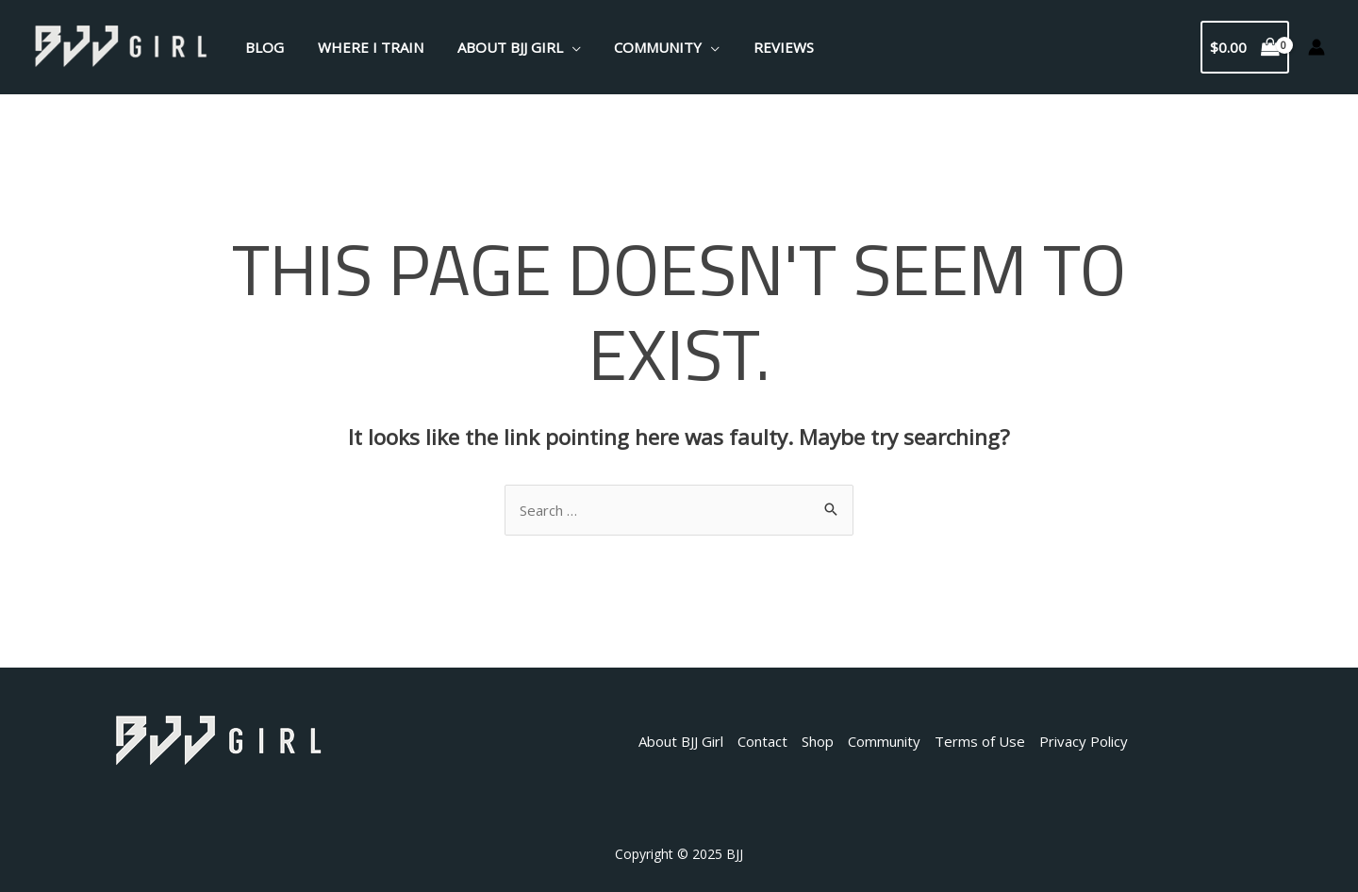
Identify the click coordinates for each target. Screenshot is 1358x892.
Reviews (759, 47)
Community (639, 47)
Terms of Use (980, 741)
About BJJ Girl (496, 47)
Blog (261, 47)
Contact (762, 741)
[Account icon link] (1316, 47)
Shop (818, 741)
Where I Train (362, 47)
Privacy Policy (1083, 741)
